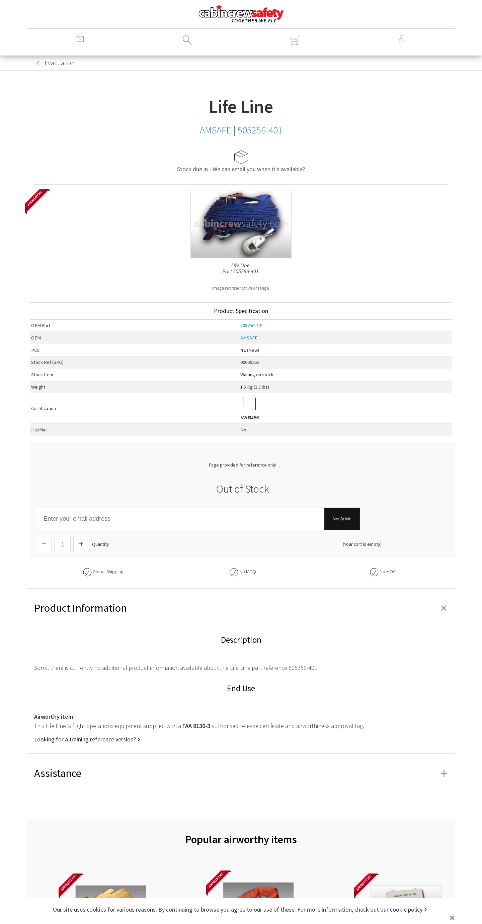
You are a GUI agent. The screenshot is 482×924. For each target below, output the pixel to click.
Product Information (241, 608)
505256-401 (251, 325)
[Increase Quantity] (81, 544)
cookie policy (406, 909)
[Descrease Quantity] (44, 544)
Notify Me (342, 518)
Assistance (241, 773)
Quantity (100, 544)
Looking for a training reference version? (85, 739)
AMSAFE (248, 338)
